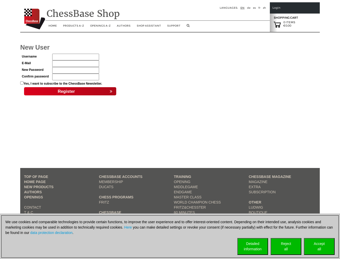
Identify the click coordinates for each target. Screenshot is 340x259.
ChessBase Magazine (270, 177)
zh (264, 7)
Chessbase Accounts (121, 177)
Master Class (187, 197)
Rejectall (286, 246)
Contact (32, 207)
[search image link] (188, 27)
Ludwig (256, 207)
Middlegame (186, 187)
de (248, 7)
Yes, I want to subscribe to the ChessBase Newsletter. (63, 83)
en (242, 7)
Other (255, 202)
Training (182, 177)
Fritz (104, 202)
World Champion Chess (197, 202)
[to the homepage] (32, 15)
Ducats (106, 187)
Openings (33, 197)
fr (259, 7)
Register (85, 91)
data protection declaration (51, 233)
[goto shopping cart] (277, 24)
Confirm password (35, 76)
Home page (35, 182)
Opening (182, 182)
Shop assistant (149, 25)
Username (29, 56)
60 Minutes (184, 212)
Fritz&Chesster (190, 207)
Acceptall (319, 246)
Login (276, 7)
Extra (255, 187)
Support (173, 25)
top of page (36, 177)
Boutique (258, 212)
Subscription (262, 192)
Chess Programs (116, 197)
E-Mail (26, 63)
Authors (124, 25)
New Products (39, 187)
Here (128, 227)
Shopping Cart (286, 17)
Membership (111, 182)
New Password (33, 69)
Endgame (183, 192)
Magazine (258, 182)
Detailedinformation (252, 246)
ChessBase (110, 212)
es (254, 7)
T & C (28, 212)
